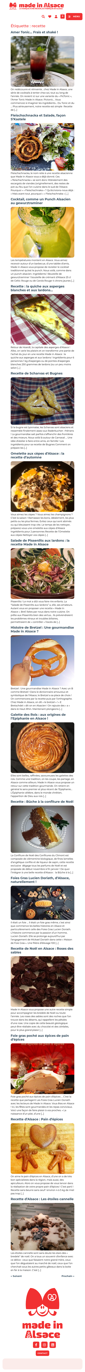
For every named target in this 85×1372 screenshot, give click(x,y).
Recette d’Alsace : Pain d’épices (37, 1119)
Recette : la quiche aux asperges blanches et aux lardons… (37, 288)
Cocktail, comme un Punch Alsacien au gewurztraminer (40, 201)
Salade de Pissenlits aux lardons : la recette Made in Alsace (40, 542)
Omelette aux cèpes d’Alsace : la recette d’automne (37, 455)
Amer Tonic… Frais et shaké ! (34, 32)
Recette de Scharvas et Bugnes (36, 373)
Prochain (68, 1276)
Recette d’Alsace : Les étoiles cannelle (42, 1199)
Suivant (16, 1276)
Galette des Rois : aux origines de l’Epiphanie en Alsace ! (38, 716)
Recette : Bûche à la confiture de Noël (42, 802)
